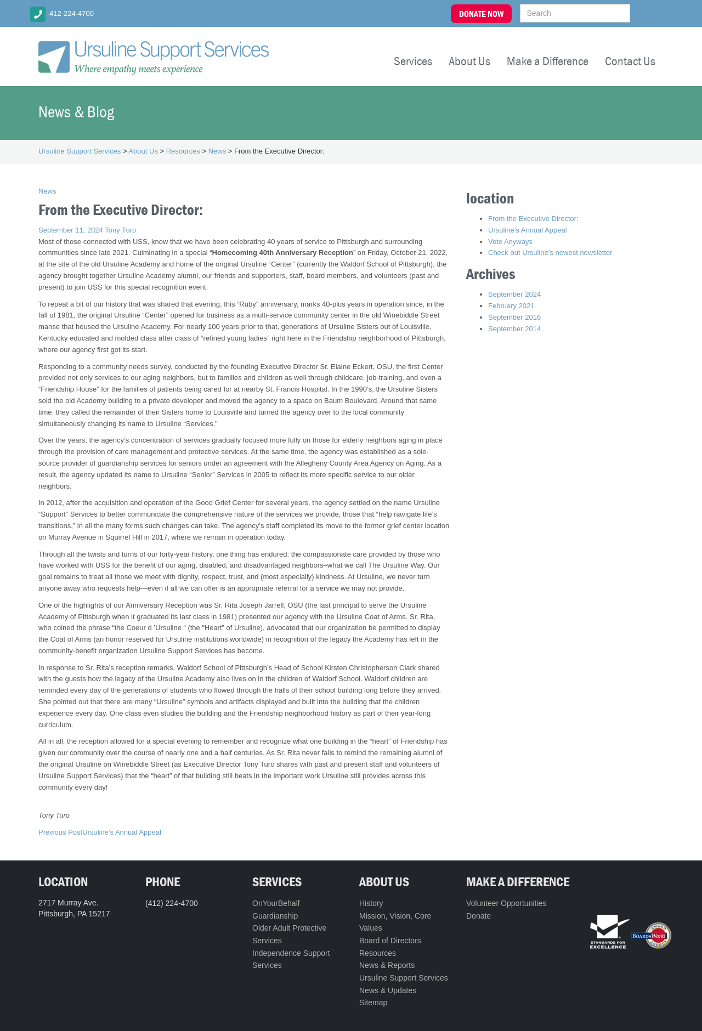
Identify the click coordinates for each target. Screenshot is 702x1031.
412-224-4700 (71, 13)
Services (413, 61)
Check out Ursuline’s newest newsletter (550, 252)
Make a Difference (547, 61)
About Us (469, 61)
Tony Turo (120, 230)
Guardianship (275, 915)
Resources (377, 953)
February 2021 (511, 306)
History (371, 903)
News (47, 191)
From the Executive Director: (533, 218)
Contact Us (630, 61)
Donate (478, 915)
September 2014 (514, 329)
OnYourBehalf (276, 903)
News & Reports (387, 965)
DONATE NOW (481, 13)
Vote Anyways (510, 241)
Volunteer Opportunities (506, 903)
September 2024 (514, 294)
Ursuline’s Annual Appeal (99, 832)
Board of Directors (390, 940)
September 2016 (514, 317)
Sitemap (373, 1002)
